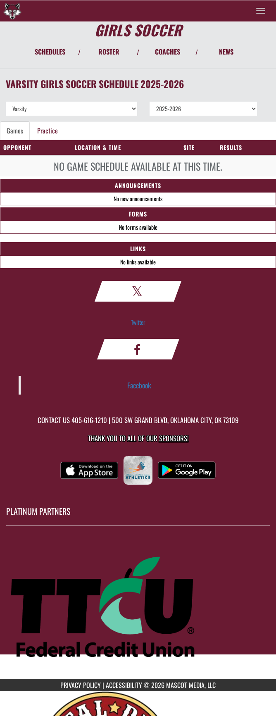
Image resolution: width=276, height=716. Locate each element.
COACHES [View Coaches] (167, 52)
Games (15, 131)
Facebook (139, 385)
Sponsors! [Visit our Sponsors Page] (173, 438)
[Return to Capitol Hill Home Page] (12, 10)
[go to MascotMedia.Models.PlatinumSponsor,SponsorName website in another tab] (138, 608)
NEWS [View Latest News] (226, 52)
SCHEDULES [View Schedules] (50, 52)
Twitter (138, 322)
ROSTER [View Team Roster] (108, 52)
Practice (47, 131)
